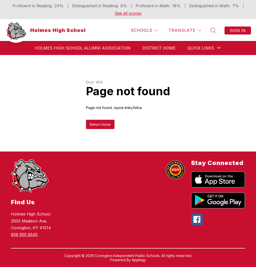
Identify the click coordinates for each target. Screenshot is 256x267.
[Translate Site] (184, 30)
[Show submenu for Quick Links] (201, 48)
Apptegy (139, 260)
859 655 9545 (24, 234)
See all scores (128, 13)
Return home (100, 124)
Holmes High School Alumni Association (82, 48)
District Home (159, 48)
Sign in (238, 30)
